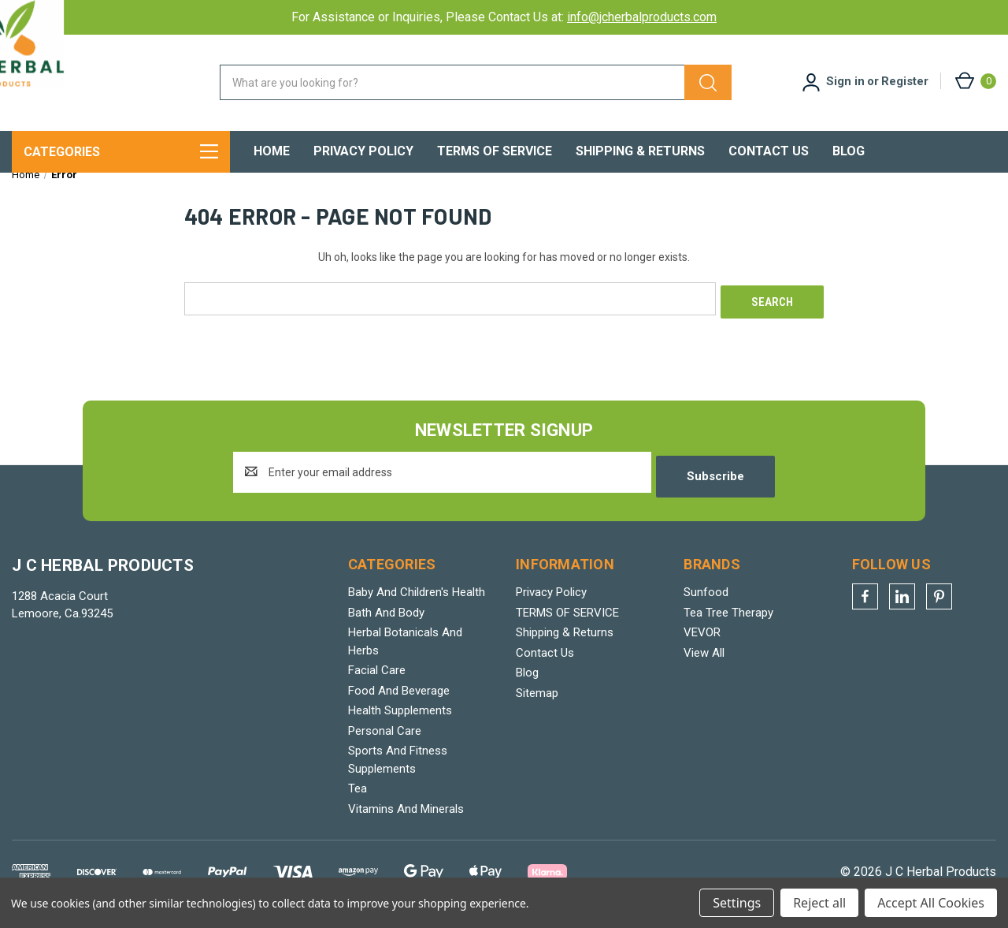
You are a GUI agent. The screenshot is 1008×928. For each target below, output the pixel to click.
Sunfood (706, 599)
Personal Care (384, 737)
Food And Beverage (399, 697)
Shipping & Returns (640, 150)
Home (272, 150)
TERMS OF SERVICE (494, 150)
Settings (737, 902)
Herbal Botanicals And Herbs (405, 648)
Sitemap (537, 699)
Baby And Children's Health (416, 599)
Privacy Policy (363, 150)
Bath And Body (386, 619)
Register (904, 81)
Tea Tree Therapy (728, 619)
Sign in (845, 81)
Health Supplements (400, 717)
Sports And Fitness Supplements (397, 767)
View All (704, 659)
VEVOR (702, 639)
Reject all (819, 902)
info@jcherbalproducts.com (642, 16)
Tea (357, 795)
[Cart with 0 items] (974, 81)
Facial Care (377, 677)
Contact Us (768, 150)
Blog (848, 150)
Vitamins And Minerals (406, 815)
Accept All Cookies (930, 902)
